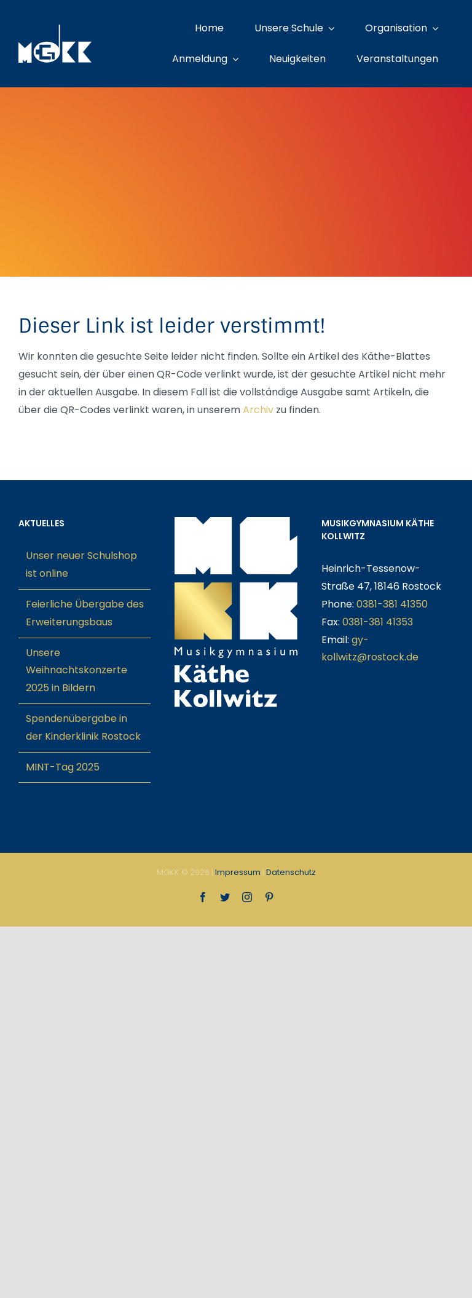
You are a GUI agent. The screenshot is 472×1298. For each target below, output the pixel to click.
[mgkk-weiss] (55, 29)
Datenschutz (291, 872)
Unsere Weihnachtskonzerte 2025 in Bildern (76, 670)
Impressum (238, 872)
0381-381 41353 (377, 622)
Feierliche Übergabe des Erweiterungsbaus (85, 613)
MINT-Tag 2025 (63, 767)
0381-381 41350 (392, 604)
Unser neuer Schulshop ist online (81, 564)
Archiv (258, 410)
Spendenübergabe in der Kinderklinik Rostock (83, 727)
